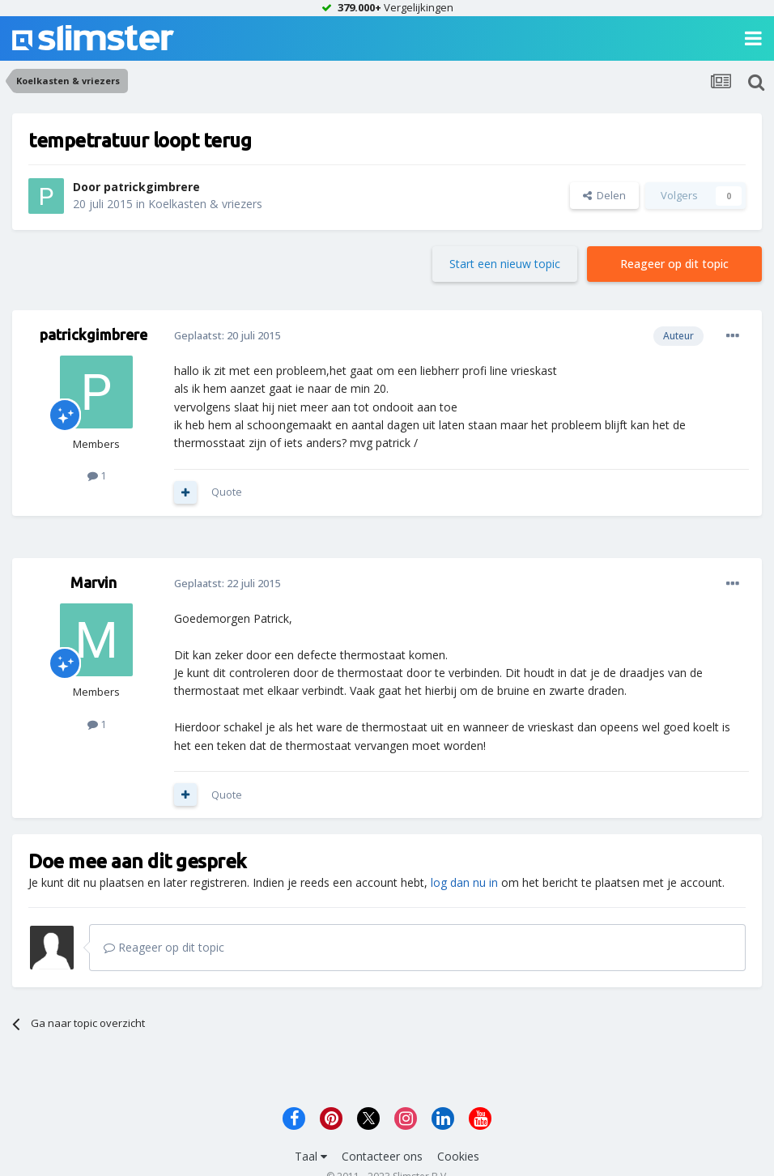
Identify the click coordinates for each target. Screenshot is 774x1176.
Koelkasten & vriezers (205, 203)
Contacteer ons (382, 1156)
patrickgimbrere (152, 186)
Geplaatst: (227, 335)
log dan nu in (464, 882)
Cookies (458, 1156)
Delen (604, 195)
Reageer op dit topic (674, 263)
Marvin (93, 582)
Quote (226, 491)
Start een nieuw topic (504, 263)
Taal (311, 1156)
